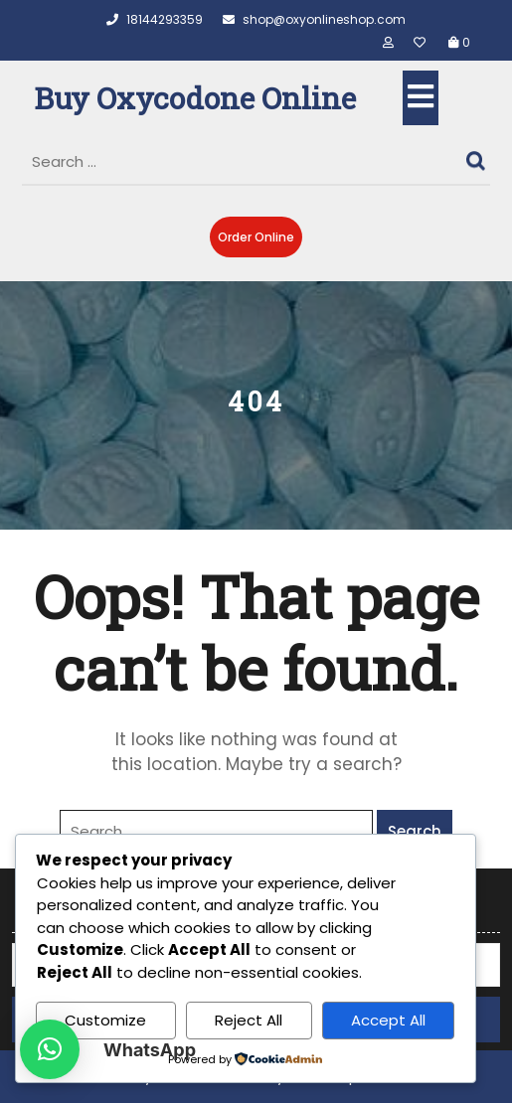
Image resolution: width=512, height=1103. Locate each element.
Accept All (388, 1020)
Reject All (248, 1020)
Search (478, 156)
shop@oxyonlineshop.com (314, 19)
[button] (50, 1049)
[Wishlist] (423, 42)
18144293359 (154, 19)
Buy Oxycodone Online (195, 98)
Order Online (256, 237)
